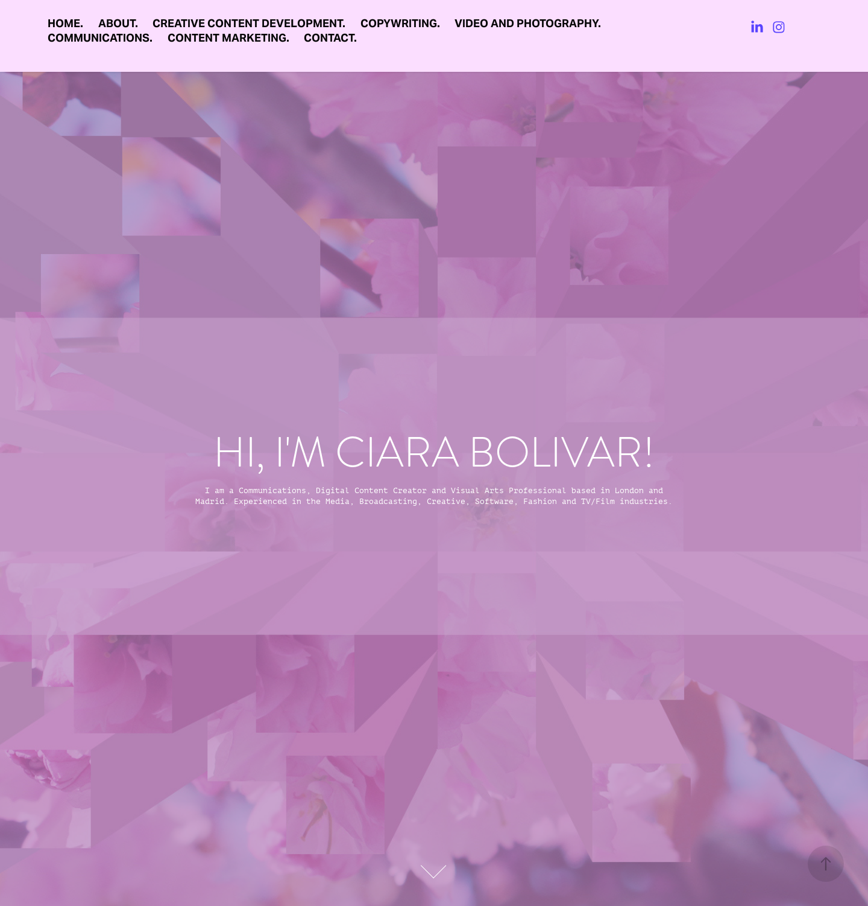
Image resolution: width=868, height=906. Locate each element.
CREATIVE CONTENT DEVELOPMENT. (249, 23)
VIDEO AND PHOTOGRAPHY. (527, 23)
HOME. (65, 23)
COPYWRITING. (400, 23)
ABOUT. (118, 23)
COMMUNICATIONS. (100, 38)
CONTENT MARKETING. (228, 38)
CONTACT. (330, 38)
